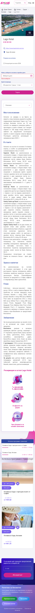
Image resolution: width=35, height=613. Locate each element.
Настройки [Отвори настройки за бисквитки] (23, 599)
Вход (29, 3)
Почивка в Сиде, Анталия (9, 452)
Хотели (17, 10)
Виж (17, 483)
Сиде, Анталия (9, 52)
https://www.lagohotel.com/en (15, 48)
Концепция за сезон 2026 (12, 63)
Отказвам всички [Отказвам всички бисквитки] (9, 603)
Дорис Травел (6, 10)
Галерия (17, 25)
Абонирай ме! (17, 575)
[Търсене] (25, 3)
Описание (9, 105)
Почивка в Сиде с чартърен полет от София (14, 445)
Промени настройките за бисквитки (13, 608)
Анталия (3, 12)
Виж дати (6, 488)
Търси (17, 92)
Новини (20, 585)
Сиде (10, 12)
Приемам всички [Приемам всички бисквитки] (9, 599)
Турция (25, 9)
